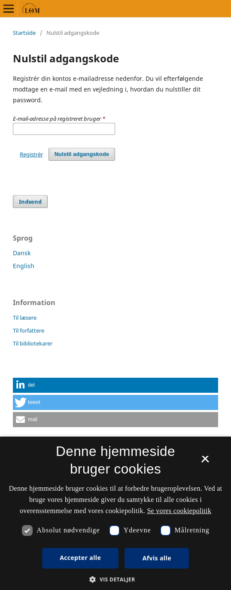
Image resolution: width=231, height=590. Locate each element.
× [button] (205, 462)
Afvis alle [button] (157, 558)
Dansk (21, 253)
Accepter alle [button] (80, 557)
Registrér (31, 154)
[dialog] (115, 513)
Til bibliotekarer (32, 343)
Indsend (30, 201)
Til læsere (24, 317)
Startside (24, 33)
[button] (115, 385)
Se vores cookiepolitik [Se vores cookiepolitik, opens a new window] (179, 510)
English (23, 266)
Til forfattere (28, 330)
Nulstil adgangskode (82, 154)
